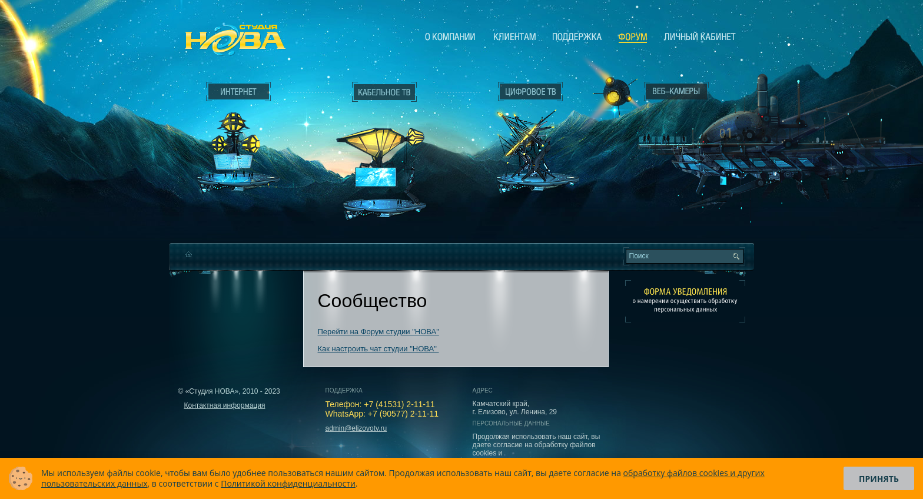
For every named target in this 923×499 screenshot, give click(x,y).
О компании (450, 36)
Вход (679, 196)
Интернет (238, 92)
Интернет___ (235, 139)
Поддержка (577, 36)
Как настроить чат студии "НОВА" (378, 348)
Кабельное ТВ (384, 156)
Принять (879, 478)
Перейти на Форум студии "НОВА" (378, 331)
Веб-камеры (611, 94)
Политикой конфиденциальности (288, 483)
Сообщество (633, 37)
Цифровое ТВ (524, 134)
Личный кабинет (700, 36)
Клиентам (515, 36)
